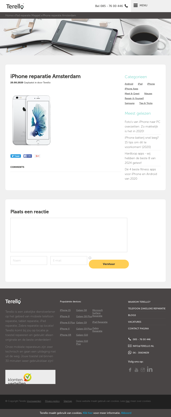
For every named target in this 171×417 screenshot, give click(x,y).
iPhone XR (65, 335)
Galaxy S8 (81, 310)
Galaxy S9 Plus (84, 328)
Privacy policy (52, 401)
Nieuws (148, 93)
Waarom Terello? (139, 301)
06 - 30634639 (138, 352)
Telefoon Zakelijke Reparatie (146, 308)
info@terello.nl (141, 346)
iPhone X (65, 328)
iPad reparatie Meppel (27, 15)
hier (128, 401)
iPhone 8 (65, 316)
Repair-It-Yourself (134, 98)
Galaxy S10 (82, 335)
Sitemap (68, 401)
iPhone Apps (131, 88)
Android (129, 83)
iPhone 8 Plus (67, 322)
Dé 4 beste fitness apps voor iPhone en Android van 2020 (141, 174)
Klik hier (88, 412)
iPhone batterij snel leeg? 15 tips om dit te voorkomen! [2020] (142, 142)
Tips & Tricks (145, 103)
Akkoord (126, 412)
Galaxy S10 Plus (82, 342)
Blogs (132, 315)
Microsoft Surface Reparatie (97, 313)
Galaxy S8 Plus (84, 316)
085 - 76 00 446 (139, 339)
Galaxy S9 (81, 322)
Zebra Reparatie (97, 329)
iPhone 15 (65, 310)
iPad (140, 83)
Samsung (129, 103)
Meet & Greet (132, 93)
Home (9, 15)
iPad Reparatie (100, 322)
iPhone (151, 83)
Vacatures (134, 321)
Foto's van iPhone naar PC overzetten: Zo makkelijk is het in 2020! (142, 126)
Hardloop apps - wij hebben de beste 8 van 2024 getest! (140, 158)
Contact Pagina (138, 328)
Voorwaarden (34, 401)
